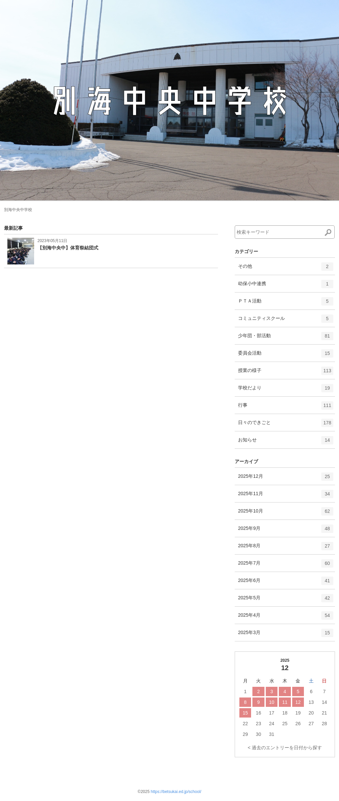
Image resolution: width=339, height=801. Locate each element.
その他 (285, 268)
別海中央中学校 (18, 209)
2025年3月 (285, 635)
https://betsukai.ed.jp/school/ (176, 791)
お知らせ (285, 442)
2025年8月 (285, 548)
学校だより (285, 390)
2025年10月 (285, 513)
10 (271, 702)
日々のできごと (285, 425)
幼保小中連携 (285, 286)
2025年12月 (285, 478)
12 (298, 702)
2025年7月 (285, 565)
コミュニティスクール (285, 321)
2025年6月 (285, 583)
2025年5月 (285, 600)
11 (285, 702)
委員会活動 (285, 355)
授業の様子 (285, 373)
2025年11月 (285, 496)
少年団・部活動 (285, 338)
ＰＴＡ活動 (285, 303)
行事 (285, 407)
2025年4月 (285, 617)
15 (245, 713)
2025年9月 (285, 531)
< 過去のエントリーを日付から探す (285, 747)
